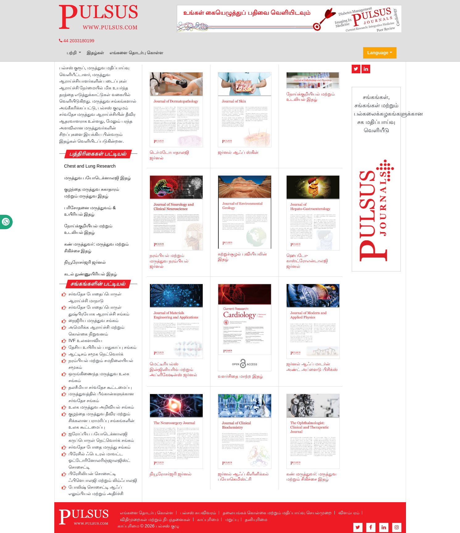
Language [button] (377, 52)
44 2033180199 (76, 40)
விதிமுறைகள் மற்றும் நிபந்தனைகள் (155, 519)
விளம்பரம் (348, 512)
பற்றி (72, 52)
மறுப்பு (231, 519)
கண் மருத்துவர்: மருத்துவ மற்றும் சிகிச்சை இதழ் (96, 247)
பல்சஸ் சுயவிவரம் (198, 512)
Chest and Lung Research (90, 166)
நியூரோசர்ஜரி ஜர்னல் (85, 262)
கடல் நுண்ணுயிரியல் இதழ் (90, 273)
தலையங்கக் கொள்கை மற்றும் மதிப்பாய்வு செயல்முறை (277, 512)
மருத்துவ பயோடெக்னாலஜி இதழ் (97, 177)
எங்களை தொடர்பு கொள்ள (136, 52)
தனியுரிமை (256, 519)
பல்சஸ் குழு (167, 525)
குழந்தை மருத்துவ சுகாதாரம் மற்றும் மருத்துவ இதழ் (91, 192)
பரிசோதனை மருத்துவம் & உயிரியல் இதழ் (90, 211)
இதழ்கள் (95, 52)
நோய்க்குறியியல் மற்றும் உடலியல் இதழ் (88, 229)
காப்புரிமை (208, 519)
